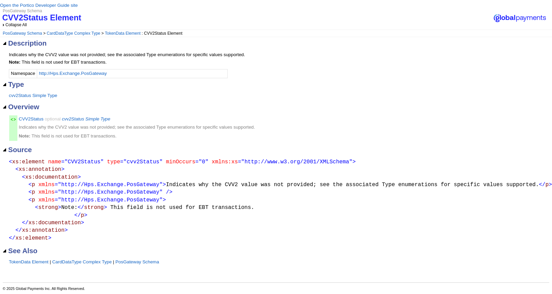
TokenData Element (123, 33)
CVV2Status (31, 118)
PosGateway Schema (22, 33)
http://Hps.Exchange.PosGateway (73, 73)
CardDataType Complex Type (73, 33)
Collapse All (16, 24)
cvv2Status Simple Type (33, 95)
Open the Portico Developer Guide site (39, 5)
